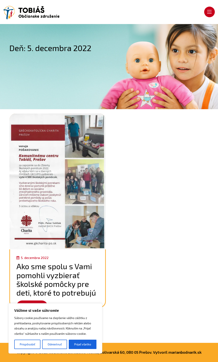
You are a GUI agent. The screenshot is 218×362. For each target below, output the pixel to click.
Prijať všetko (82, 344)
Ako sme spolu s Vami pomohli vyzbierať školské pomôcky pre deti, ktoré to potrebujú (56, 279)
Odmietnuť (55, 344)
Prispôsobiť (27, 344)
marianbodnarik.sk (185, 352)
